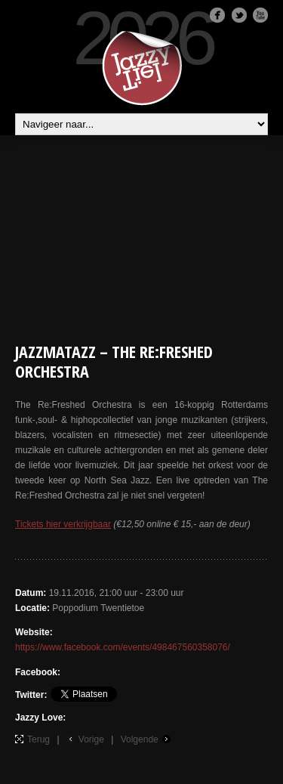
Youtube (260, 15)
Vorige (91, 739)
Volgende (139, 739)
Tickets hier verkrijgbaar (63, 524)
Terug (38, 739)
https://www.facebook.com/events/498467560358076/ (122, 647)
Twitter (239, 15)
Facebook (217, 15)
